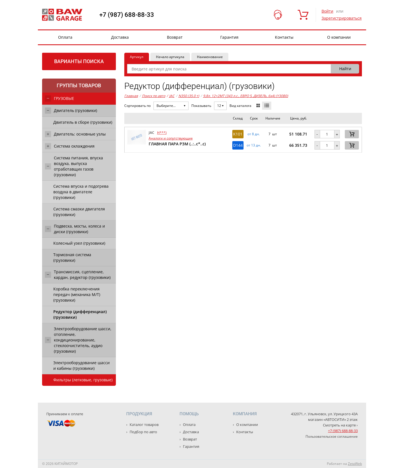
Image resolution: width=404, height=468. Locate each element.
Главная (131, 95)
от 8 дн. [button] (253, 134)
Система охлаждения (74, 146)
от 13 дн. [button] (254, 145)
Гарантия (229, 37)
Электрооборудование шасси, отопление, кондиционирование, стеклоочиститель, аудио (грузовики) (82, 340)
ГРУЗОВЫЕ (64, 98)
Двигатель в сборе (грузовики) (82, 122)
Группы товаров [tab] (79, 85)
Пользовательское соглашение (332, 436)
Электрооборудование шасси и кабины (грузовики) (81, 365)
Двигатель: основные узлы (80, 134)
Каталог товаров (144, 424)
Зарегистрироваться (342, 18)
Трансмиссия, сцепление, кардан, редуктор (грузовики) (82, 274)
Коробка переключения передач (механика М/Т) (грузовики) (76, 294)
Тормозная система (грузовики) (72, 257)
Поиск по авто (153, 95)
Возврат (175, 37)
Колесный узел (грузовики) (79, 243)
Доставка (120, 37)
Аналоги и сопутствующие (171, 138)
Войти (327, 11)
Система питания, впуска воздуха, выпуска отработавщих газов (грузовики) (78, 166)
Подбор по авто (143, 431)
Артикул (136, 56)
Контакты (284, 37)
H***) (162, 132)
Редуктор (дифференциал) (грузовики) (80, 314)
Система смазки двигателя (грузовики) (79, 211)
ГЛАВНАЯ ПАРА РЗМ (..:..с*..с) (177, 143)
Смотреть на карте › (340, 425)
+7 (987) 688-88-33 (126, 15)
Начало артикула (170, 56)
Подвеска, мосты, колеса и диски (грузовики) (79, 228)
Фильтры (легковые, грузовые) (83, 379)
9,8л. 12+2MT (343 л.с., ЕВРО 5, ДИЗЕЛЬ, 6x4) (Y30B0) (245, 95)
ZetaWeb (355, 463)
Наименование (210, 56)
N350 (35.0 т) (188, 95)
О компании (339, 37)
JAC (171, 96)
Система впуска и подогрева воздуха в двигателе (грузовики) (81, 191)
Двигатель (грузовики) (75, 110)
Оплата (65, 37)
